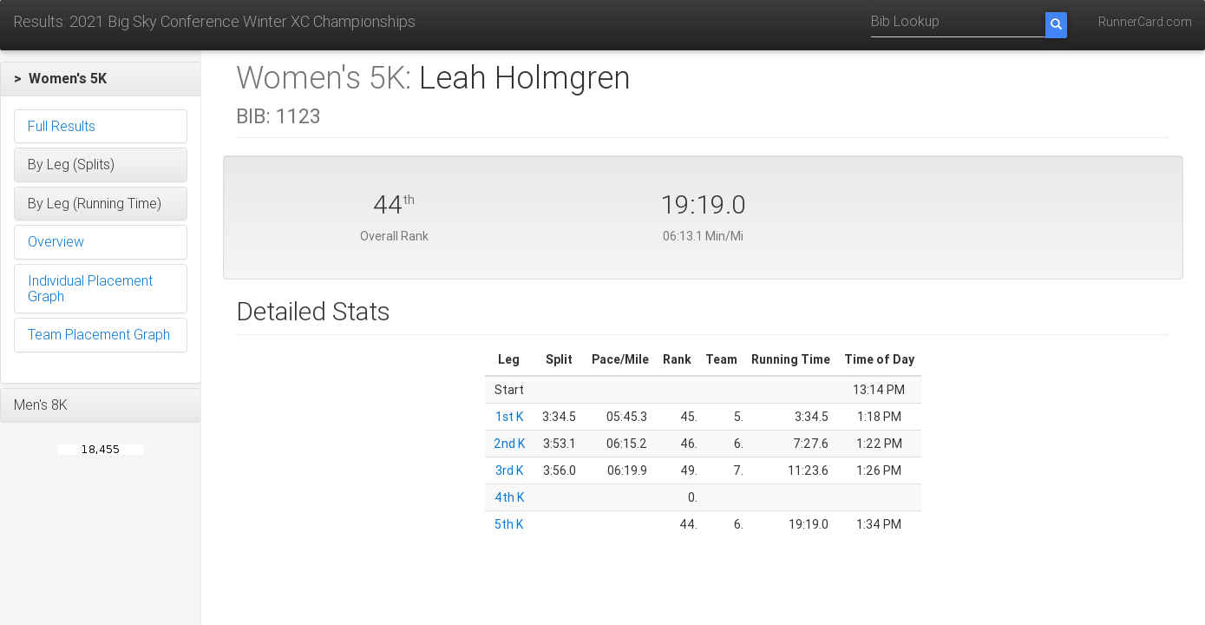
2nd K (509, 443)
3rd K (509, 470)
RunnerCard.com (1145, 22)
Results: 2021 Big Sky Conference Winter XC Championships (214, 21)
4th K (509, 497)
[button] (100, 78)
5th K (508, 524)
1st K (509, 416)
